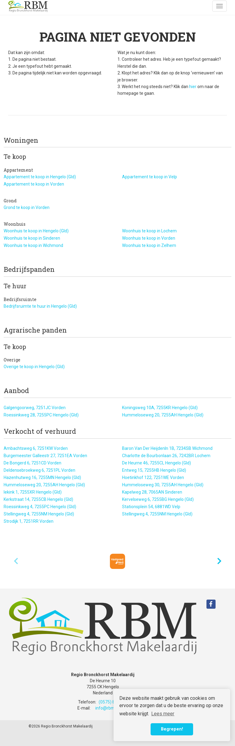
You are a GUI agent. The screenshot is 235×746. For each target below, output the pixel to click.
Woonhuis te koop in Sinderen (32, 238)
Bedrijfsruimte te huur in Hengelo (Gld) (40, 306)
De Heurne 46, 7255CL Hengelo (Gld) (156, 462)
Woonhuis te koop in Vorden (148, 238)
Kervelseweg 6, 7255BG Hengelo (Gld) (158, 499)
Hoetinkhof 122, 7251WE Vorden (153, 477)
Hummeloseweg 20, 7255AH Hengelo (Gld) (162, 414)
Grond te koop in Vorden (26, 207)
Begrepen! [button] (172, 729)
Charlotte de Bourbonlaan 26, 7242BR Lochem (166, 455)
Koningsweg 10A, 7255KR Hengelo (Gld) (160, 407)
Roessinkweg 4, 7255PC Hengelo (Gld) (40, 506)
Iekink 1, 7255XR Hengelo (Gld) (33, 492)
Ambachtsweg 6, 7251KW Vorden (36, 448)
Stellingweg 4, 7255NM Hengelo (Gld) (39, 514)
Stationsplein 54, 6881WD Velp (151, 506)
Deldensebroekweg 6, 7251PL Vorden (39, 470)
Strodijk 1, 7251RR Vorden (28, 521)
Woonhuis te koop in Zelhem (149, 245)
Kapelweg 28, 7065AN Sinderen (152, 492)
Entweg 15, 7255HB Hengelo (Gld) (154, 470)
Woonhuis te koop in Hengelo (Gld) (36, 230)
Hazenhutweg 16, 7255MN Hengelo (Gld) (42, 477)
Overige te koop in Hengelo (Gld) (34, 366)
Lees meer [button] (162, 714)
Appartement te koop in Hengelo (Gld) (40, 176)
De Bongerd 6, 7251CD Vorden (32, 462)
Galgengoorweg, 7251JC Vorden (35, 407)
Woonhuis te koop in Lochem (149, 230)
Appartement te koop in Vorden (34, 184)
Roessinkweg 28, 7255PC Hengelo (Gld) (41, 414)
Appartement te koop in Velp (149, 176)
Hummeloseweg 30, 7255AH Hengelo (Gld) (162, 484)
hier (192, 86)
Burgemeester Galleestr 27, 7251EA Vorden (45, 455)
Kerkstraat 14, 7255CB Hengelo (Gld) (38, 499)
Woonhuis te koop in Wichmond (33, 245)
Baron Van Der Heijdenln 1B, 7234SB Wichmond (167, 448)
